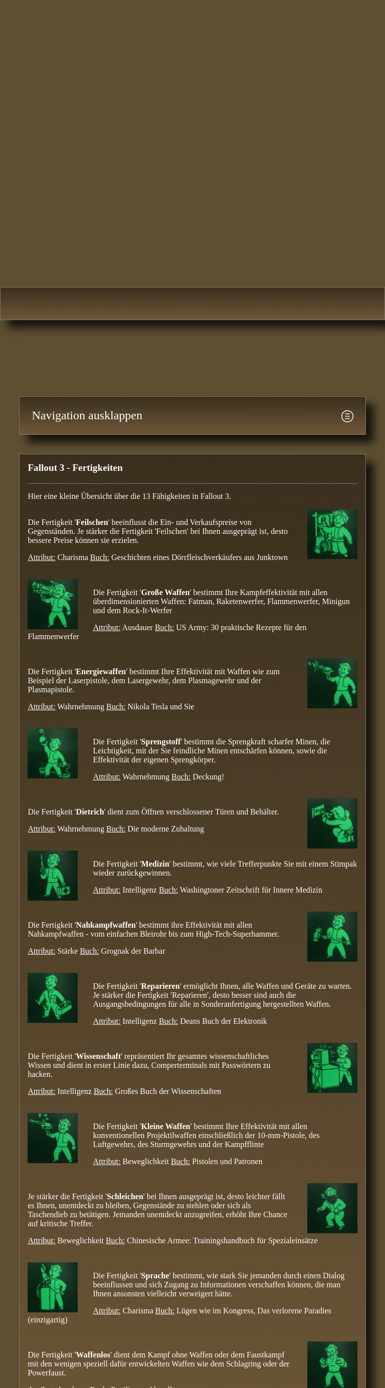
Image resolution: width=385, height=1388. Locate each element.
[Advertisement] (182, 352)
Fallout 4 (339, 304)
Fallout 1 (45, 304)
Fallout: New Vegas (266, 304)
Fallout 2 (119, 304)
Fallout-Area (192, 138)
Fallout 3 (192, 304)
